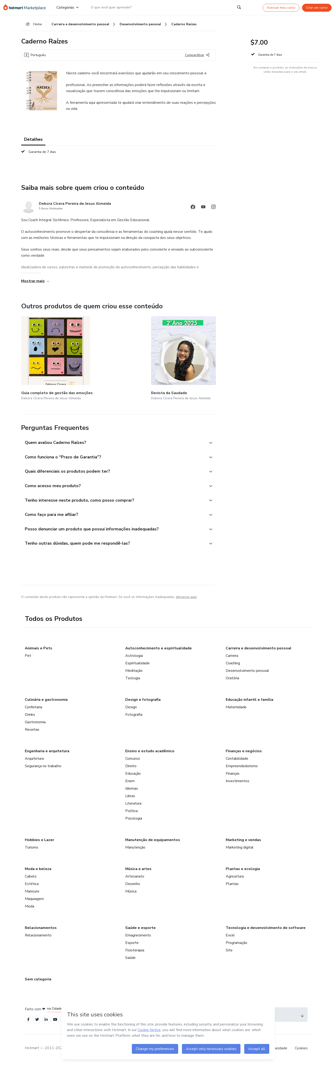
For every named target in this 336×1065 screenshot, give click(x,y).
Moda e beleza (38, 870)
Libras (130, 797)
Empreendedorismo (242, 767)
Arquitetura (34, 759)
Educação (133, 774)
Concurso (132, 759)
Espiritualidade (137, 664)
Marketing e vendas (243, 841)
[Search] (239, 7)
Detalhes (33, 142)
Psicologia (133, 819)
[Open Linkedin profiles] (49, 1021)
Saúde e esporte (140, 929)
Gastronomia (35, 723)
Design (131, 708)
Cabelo (31, 877)
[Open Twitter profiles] (39, 1021)
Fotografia (133, 715)
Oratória (232, 679)
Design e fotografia (143, 700)
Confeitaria (33, 708)
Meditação (134, 671)
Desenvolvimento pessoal (247, 671)
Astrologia (134, 656)
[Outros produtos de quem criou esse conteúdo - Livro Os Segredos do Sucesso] (158, 355)
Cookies (301, 1050)
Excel (230, 936)
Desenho (132, 885)
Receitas (32, 730)
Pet (28, 656)
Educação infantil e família (249, 700)
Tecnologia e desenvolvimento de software (266, 929)
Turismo (31, 848)
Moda (29, 907)
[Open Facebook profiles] (29, 1021)
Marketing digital (240, 848)
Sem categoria (38, 980)
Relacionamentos (41, 929)
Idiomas (131, 789)
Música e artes (138, 870)
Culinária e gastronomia (46, 700)
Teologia (132, 679)
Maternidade (236, 708)
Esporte (132, 943)
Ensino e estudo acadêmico (149, 752)
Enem (130, 782)
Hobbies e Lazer (39, 841)
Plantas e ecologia (243, 870)
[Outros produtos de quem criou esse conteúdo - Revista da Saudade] (102, 355)
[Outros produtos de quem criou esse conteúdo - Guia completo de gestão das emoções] (47, 355)
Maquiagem (34, 900)
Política (131, 812)
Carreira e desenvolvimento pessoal (259, 649)
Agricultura (235, 877)
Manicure (32, 892)
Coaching (233, 664)
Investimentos (237, 782)
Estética (32, 885)
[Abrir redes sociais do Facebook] (193, 210)
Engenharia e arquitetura (47, 752)
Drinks (30, 715)
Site (229, 951)
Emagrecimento (138, 936)
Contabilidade (237, 759)
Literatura (133, 804)
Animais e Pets (38, 649)
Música (131, 892)
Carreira (232, 656)
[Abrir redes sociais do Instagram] (213, 210)
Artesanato (134, 877)
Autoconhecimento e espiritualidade (158, 649)
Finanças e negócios (244, 752)
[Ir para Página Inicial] (26, 7)
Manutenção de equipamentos (152, 841)
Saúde (130, 958)
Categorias (67, 7)
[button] (113, 433)
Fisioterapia (134, 951)
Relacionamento (38, 936)
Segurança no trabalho (43, 767)
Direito (131, 767)
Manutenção (135, 848)
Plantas (232, 885)
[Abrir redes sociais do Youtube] (203, 210)
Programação (236, 943)
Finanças (233, 774)
